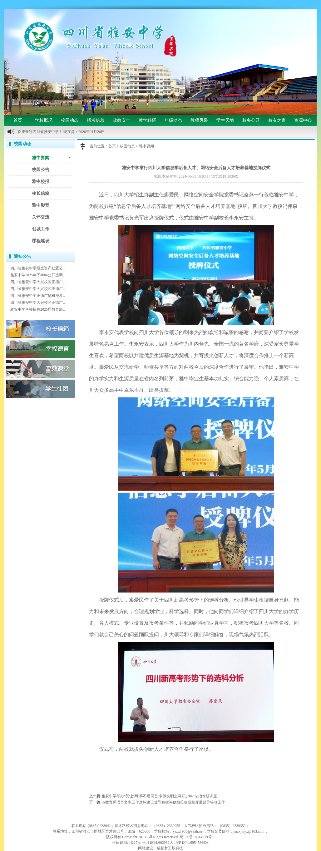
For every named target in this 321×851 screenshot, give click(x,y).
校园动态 (69, 120)
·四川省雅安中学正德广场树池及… (38, 295)
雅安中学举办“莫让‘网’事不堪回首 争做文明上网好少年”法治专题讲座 (159, 796)
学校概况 (43, 120)
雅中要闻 (40, 157)
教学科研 (147, 120)
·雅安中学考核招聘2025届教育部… (38, 309)
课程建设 (40, 241)
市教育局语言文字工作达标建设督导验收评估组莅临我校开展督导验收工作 (163, 802)
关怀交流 (40, 217)
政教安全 (121, 120)
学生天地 (225, 120)
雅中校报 (40, 181)
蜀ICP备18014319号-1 (197, 837)
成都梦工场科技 (170, 848)
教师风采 (199, 120)
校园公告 (40, 169)
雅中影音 (40, 205)
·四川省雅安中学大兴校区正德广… (38, 282)
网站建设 (145, 848)
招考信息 (95, 120)
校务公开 (251, 120)
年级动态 (173, 120)
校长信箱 (40, 193)
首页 (17, 120)
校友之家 (277, 120)
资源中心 (303, 120)
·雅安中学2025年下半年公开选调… (38, 275)
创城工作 (40, 229)
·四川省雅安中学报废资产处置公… (38, 268)
